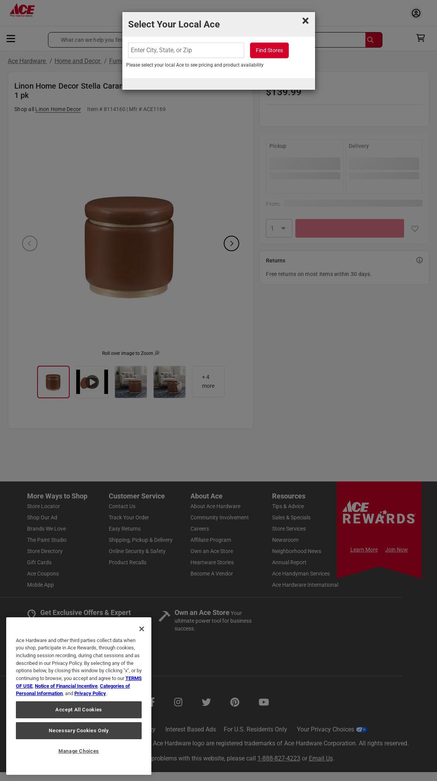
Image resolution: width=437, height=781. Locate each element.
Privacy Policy (90, 693)
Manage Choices (78, 751)
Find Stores (269, 50)
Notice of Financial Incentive (66, 686)
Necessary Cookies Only (78, 730)
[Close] (141, 628)
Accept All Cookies (78, 709)
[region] (78, 696)
